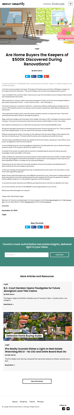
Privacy (40, 401)
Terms (33, 401)
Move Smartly (53, 200)
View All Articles (37, 381)
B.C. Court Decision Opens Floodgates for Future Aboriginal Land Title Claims (31, 289)
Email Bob (5, 206)
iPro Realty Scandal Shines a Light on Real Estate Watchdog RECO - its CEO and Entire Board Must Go (35, 350)
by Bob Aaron (8, 294)
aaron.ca (48, 202)
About (16, 401)
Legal (37, 49)
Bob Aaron (38, 71)
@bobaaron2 (29, 202)
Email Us (24, 401)
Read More (8, 304)
